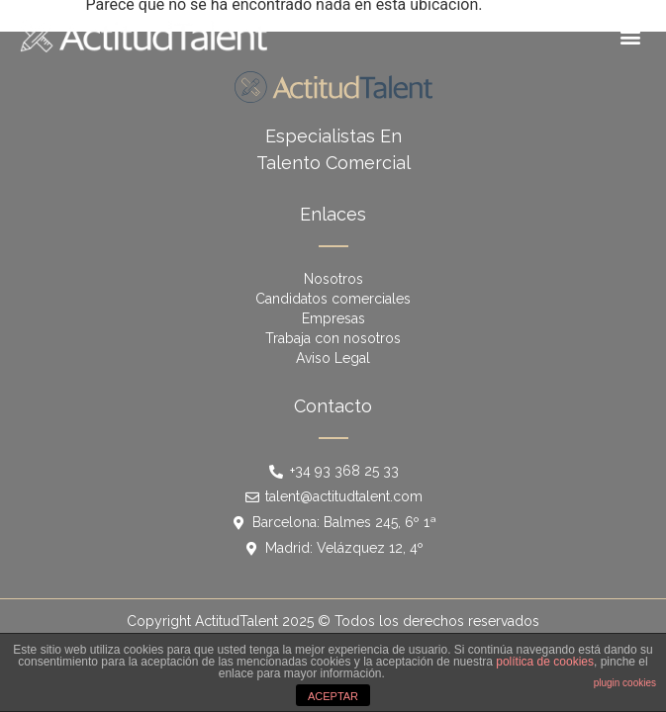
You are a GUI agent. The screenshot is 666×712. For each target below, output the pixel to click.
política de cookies (545, 661)
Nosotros (333, 279)
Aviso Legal (333, 358)
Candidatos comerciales (333, 299)
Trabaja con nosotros (333, 338)
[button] (630, 36)
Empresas (333, 318)
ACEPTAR (333, 696)
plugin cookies (625, 682)
